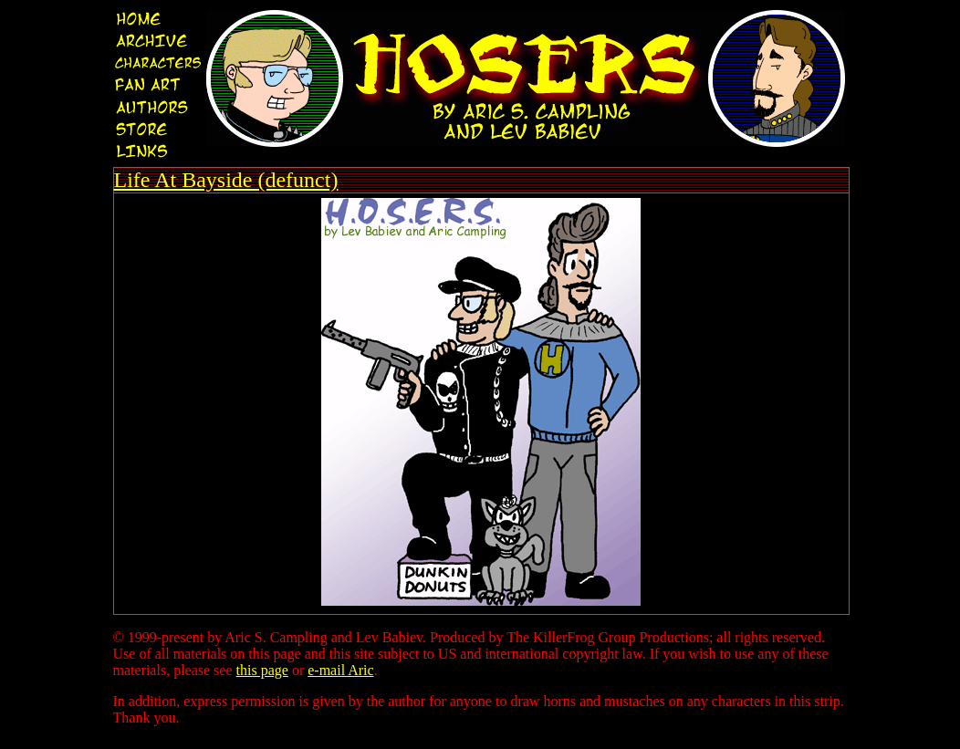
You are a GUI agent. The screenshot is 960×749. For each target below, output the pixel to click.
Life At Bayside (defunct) (226, 180)
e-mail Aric (340, 670)
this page (262, 670)
